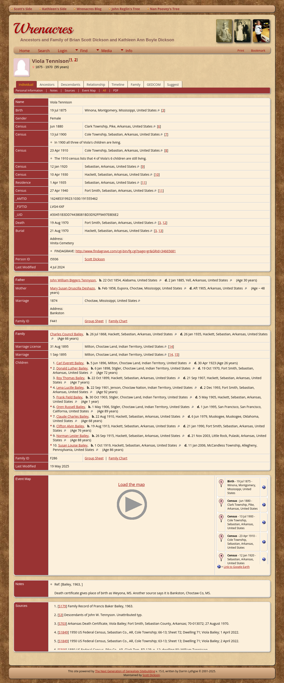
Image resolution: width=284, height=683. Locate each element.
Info (129, 50)
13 (160, 230)
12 (164, 222)
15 (176, 354)
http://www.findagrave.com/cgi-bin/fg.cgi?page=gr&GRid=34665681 (125, 251)
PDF (115, 90)
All (104, 90)
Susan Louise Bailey (73, 445)
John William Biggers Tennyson (73, 280)
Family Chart (118, 321)
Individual (26, 84)
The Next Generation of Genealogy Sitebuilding (125, 671)
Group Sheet (94, 321)
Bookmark (258, 50)
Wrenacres (43, 28)
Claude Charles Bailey (72, 416)
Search (44, 50)
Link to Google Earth (237, 567)
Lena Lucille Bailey (70, 387)
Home (24, 50)
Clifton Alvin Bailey (70, 426)
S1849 (63, 632)
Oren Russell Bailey (70, 407)
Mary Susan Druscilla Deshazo (72, 288)
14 (171, 346)
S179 (62, 606)
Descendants (70, 84)
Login (62, 50)
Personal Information (29, 90)
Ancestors (47, 84)
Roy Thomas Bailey (70, 378)
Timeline (118, 84)
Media (106, 50)
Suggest (173, 84)
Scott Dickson (95, 259)
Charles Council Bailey (66, 334)
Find (84, 50)
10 (157, 174)
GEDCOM (153, 84)
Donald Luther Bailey (72, 368)
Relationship (96, 84)
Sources (70, 90)
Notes (54, 90)
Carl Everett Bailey (69, 363)
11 (144, 182)
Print (240, 50)
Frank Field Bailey (69, 397)
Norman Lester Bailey (72, 435)
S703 (62, 623)
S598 (62, 649)
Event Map (89, 90)
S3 (60, 615)
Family (135, 84)
